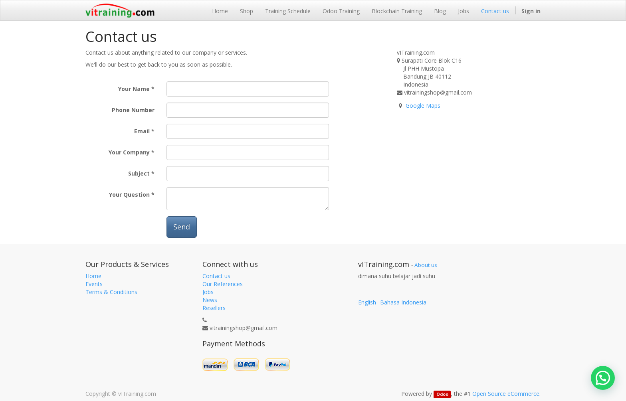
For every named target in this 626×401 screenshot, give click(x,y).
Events (94, 284)
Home (93, 276)
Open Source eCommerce (505, 393)
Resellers (214, 308)
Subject (139, 173)
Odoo (442, 394)
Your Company (129, 152)
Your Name (134, 89)
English (367, 302)
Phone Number (133, 110)
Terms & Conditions (111, 292)
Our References (222, 284)
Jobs (208, 292)
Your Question (129, 194)
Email (142, 131)
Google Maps (423, 105)
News (209, 300)
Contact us (216, 276)
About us (425, 265)
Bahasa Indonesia (403, 302)
